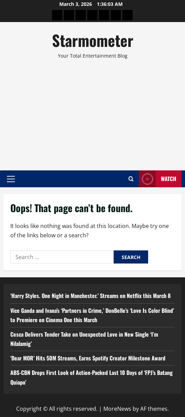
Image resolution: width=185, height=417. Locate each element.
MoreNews (117, 409)
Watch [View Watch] (157, 178)
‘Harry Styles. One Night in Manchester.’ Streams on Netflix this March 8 (90, 295)
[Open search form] (131, 179)
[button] (10, 178)
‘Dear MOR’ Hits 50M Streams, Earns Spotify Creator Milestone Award (87, 358)
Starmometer (92, 40)
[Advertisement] (92, 111)
